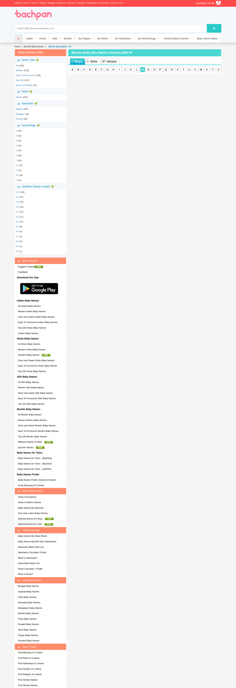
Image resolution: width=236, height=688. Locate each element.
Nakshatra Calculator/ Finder (32, 552)
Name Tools (26, 646)
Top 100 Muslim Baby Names (32, 436)
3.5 (17, 202)
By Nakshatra (122, 38)
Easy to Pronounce (25, 75)
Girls (92, 61)
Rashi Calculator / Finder (30, 568)
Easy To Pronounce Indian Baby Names (38, 322)
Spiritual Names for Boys (36, 518)
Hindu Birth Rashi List (28, 563)
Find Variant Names (28, 685)
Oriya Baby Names (27, 619)
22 (17, 175)
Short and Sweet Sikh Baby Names (35, 393)
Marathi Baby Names (28, 613)
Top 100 (20, 80)
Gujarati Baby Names (28, 591)
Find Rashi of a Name (29, 658)
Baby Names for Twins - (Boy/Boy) (35, 458)
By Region (85, 38)
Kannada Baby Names (29, 602)
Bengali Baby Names (28, 586)
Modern (19, 70)
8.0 (17, 241)
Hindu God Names (27, 497)
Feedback (23, 272)
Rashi (25, 91)
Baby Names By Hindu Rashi (32, 536)
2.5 (17, 216)
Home (17, 46)
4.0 (17, 197)
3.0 (17, 192)
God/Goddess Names (176, 38)
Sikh (54, 38)
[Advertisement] (118, 15)
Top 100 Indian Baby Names (32, 327)
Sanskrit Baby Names (34, 355)
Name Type (28, 59)
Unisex (109, 61)
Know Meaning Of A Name (31, 485)
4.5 (17, 207)
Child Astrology (28, 530)
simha (19, 97)
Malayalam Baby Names (30, 608)
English (18, 2)
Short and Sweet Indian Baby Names (36, 317)
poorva (19, 119)
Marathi (71, 2)
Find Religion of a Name (30, 674)
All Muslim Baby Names (30, 414)
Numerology (29, 125)
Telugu (42, 2)
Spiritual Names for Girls (35, 524)
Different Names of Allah (35, 442)
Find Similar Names (27, 680)
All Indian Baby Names (29, 306)
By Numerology (147, 38)
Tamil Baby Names (27, 629)
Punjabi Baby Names (28, 624)
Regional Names (29, 580)
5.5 (17, 226)
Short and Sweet (24, 85)
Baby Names (27, 260)
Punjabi (81, 2)
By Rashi (103, 38)
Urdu (121, 2)
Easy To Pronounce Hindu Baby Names (37, 365)
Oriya (113, 2)
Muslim (68, 38)
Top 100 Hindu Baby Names (32, 371)
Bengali (51, 2)
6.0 (17, 231)
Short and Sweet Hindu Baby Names (36, 360)
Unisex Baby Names (28, 333)
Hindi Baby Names (27, 597)
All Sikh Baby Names (28, 382)
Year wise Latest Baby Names (33, 513)
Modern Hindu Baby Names (31, 349)
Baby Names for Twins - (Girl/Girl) (34, 469)
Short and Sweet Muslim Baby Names (37, 425)
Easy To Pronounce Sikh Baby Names (37, 398)
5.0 (17, 221)
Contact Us (205, 3)
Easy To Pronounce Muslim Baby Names (38, 431)
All (17, 65)
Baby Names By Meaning (30, 508)
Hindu (42, 38)
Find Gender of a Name (29, 669)
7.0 (17, 236)
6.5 (17, 246)
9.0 (17, 251)
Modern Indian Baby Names (32, 311)
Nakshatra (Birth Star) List (31, 547)
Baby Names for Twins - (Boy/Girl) (35, 463)
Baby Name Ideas (207, 38)
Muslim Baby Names (34, 46)
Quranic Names (31, 447)
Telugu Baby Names (28, 635)
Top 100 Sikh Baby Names (31, 404)
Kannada (104, 2)
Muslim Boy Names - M (59, 46)
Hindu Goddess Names (29, 502)
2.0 (17, 211)
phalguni (20, 114)
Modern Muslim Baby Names (32, 420)
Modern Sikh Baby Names (31, 387)
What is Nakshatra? (27, 558)
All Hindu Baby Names (29, 344)
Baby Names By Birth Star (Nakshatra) (37, 541)
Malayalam (92, 2)
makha (19, 109)
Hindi (26, 2)
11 (17, 165)
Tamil (34, 2)
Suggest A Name (30, 266)
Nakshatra (28, 103)
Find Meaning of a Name (30, 652)
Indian (29, 38)
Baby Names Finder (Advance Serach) (37, 480)
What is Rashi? (25, 574)
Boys (76, 61)
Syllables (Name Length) (36, 186)
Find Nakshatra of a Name (31, 663)
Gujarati (61, 2)
